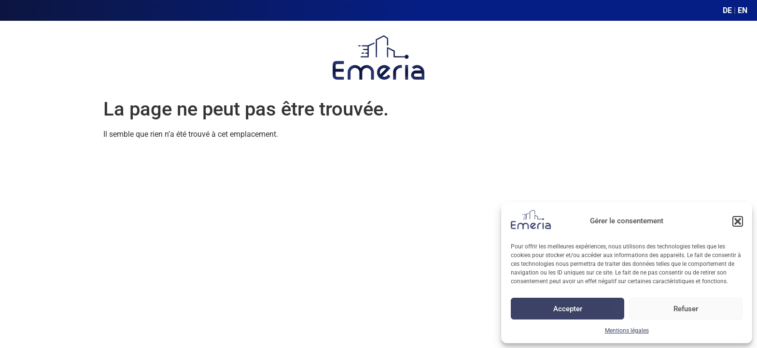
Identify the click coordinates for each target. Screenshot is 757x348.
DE (727, 10)
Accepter (567, 308)
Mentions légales (627, 330)
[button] (738, 221)
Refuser (685, 308)
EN (742, 10)
